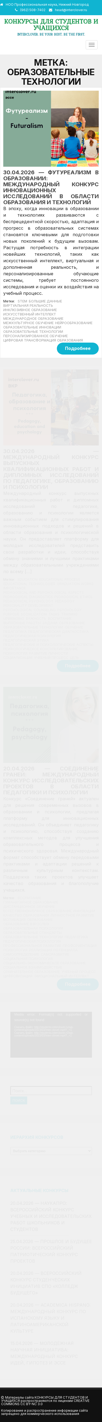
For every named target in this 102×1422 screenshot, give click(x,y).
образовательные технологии (33, 332)
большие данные (45, 301)
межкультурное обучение (28, 323)
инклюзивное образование (30, 310)
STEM (22, 301)
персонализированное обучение (35, 336)
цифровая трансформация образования (43, 340)
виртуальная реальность (28, 306)
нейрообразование (73, 323)
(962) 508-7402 (32, 10)
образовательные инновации (32, 327)
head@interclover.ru (71, 10)
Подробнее (78, 348)
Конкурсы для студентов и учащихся (51, 25)
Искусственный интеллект (29, 314)
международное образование (33, 319)
